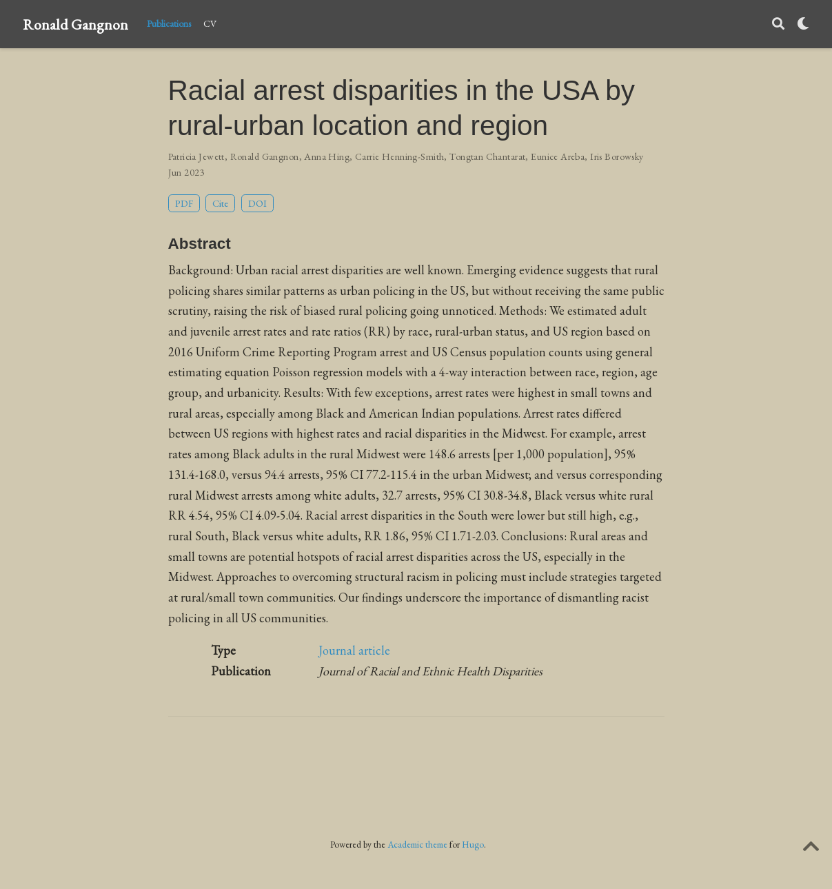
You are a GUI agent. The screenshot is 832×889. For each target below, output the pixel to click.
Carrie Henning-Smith (399, 156)
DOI (257, 203)
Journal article (354, 650)
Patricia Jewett (196, 156)
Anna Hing (326, 156)
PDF (184, 203)
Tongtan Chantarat (487, 156)
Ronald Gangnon (75, 24)
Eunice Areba (558, 156)
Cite (220, 203)
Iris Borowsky (616, 156)
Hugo (473, 844)
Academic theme (417, 844)
